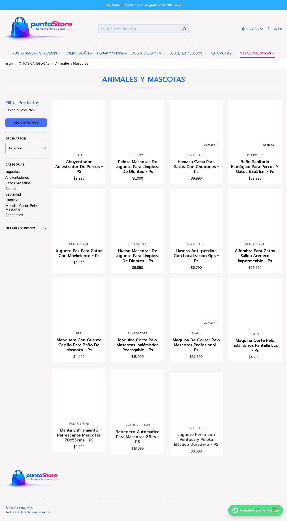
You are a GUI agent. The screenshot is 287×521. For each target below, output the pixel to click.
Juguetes (12, 172)
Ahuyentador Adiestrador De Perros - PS (79, 166)
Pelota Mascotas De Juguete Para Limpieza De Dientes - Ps (137, 166)
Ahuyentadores (17, 177)
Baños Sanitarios (18, 183)
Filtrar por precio (26, 228)
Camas (10, 189)
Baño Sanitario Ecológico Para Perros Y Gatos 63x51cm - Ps (255, 166)
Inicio (9, 63)
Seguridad (13, 194)
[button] (37, 53)
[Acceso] (252, 29)
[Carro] (275, 29)
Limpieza (12, 200)
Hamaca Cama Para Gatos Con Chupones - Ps (196, 166)
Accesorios (14, 215)
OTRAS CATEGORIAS (34, 63)
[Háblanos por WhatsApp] (255, 511)
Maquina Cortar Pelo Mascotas (21, 207)
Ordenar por (15, 138)
